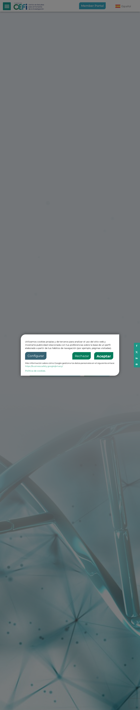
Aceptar (104, 356)
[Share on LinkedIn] (137, 358)
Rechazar (82, 356)
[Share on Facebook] (137, 346)
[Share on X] (137, 352)
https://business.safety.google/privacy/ (44, 366)
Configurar (36, 356)
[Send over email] (137, 364)
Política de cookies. (35, 370)
